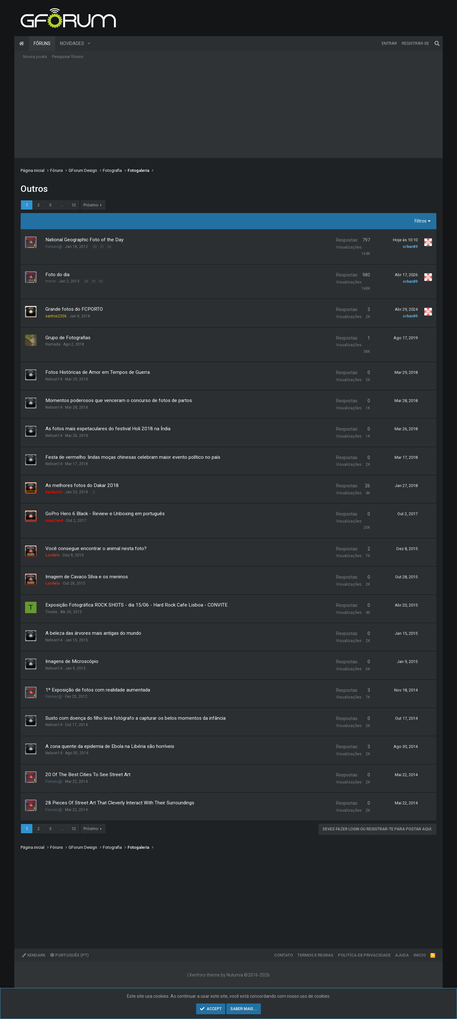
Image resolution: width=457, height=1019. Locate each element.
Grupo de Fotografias (67, 338)
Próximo (90, 205)
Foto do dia (57, 274)
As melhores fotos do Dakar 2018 (82, 485)
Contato (283, 955)
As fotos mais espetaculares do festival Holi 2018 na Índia (107, 429)
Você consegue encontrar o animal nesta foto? (96, 548)
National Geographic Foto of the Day (84, 240)
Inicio (420, 955)
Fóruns (42, 43)
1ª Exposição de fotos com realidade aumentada (97, 690)
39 (93, 281)
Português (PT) (69, 955)
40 (101, 281)
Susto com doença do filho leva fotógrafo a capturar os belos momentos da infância (135, 718)
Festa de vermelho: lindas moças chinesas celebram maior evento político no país (132, 457)
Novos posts (35, 56)
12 (73, 205)
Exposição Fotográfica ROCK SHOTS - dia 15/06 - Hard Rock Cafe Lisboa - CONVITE (136, 605)
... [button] (62, 205)
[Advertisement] (228, 110)
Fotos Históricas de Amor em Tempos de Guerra (97, 372)
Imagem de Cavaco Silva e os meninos (86, 577)
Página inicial (21, 43)
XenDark (33, 955)
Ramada (52, 344)
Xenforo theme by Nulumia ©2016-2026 (229, 974)
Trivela (51, 612)
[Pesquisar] (437, 43)
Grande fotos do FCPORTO (74, 309)
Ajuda (402, 955)
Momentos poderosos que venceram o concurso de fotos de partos (118, 400)
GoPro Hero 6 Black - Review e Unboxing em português (105, 513)
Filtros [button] (420, 221)
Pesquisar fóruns (67, 56)
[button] (89, 43)
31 (102, 247)
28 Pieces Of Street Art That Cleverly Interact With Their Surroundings (119, 803)
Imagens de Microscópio (71, 661)
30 (94, 247)
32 (109, 247)
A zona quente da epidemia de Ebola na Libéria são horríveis (109, 746)
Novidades (72, 43)
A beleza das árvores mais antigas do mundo (93, 633)
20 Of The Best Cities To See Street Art (87, 774)
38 (86, 281)
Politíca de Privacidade (364, 955)
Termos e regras (315, 955)
